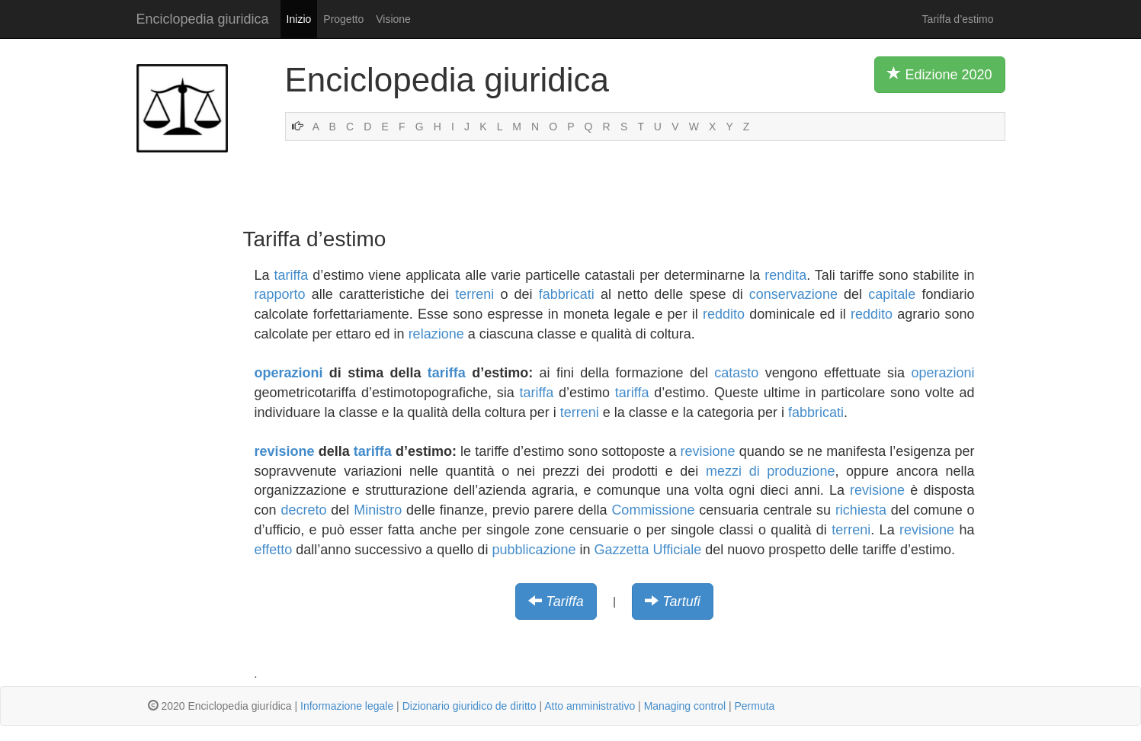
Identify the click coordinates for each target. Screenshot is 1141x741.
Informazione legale (346, 706)
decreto (303, 510)
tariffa (291, 275)
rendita (785, 275)
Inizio (299, 19)
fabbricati (567, 294)
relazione (436, 334)
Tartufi (681, 601)
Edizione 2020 (939, 74)
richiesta (860, 510)
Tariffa (564, 601)
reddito (724, 314)
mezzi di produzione (770, 471)
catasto (736, 372)
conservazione (793, 294)
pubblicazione (533, 549)
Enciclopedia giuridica (202, 19)
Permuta (754, 706)
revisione (285, 451)
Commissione (652, 510)
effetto (274, 549)
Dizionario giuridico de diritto (469, 706)
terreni (474, 294)
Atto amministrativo (589, 706)
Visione (393, 19)
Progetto (343, 19)
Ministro (378, 510)
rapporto (280, 294)
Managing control (685, 706)
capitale (891, 294)
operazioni (289, 372)
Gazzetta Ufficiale (648, 549)
